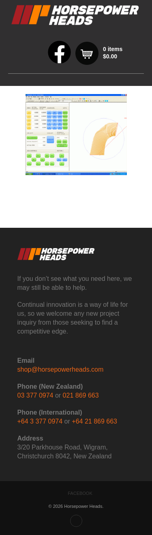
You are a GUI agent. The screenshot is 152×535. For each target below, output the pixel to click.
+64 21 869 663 (94, 421)
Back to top (76, 521)
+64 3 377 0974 (40, 421)
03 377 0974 (35, 395)
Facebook (80, 493)
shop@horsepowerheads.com (60, 369)
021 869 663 (81, 395)
